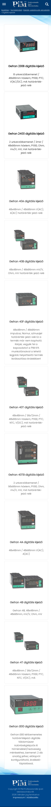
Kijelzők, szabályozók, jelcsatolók (36, 10)
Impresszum (19, 797)
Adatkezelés (32, 797)
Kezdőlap (5, 10)
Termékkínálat (16, 10)
